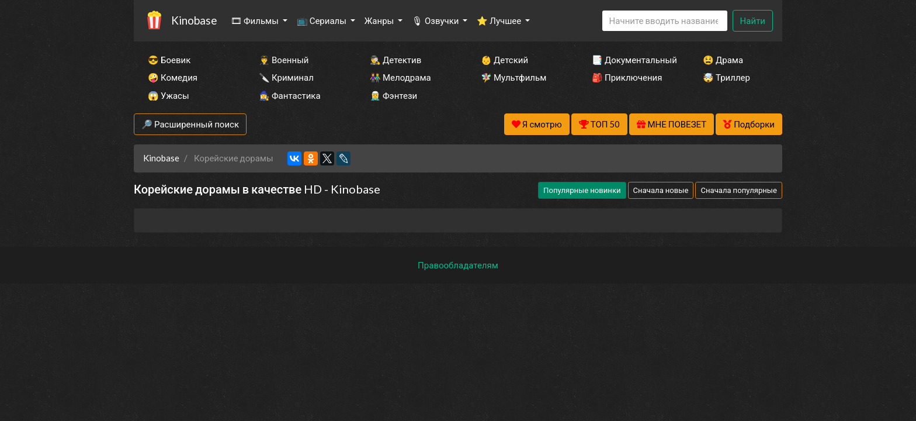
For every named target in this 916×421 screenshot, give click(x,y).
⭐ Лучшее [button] (500, 20)
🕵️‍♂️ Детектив (395, 59)
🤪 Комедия (172, 77)
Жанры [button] (380, 20)
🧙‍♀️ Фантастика (290, 95)
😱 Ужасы (168, 95)
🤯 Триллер (726, 77)
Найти (752, 20)
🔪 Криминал (286, 77)
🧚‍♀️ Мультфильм (513, 77)
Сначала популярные (738, 190)
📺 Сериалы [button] (322, 20)
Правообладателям (458, 265)
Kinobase (194, 20)
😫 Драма (723, 59)
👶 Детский (504, 59)
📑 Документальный (631, 59)
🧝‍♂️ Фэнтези (393, 95)
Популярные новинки (581, 190)
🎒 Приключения (627, 77)
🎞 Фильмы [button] (255, 20)
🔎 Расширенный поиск (190, 124)
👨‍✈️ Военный (283, 59)
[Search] (665, 21)
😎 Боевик (169, 59)
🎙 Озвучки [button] (436, 20)
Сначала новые (661, 190)
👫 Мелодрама (400, 77)
